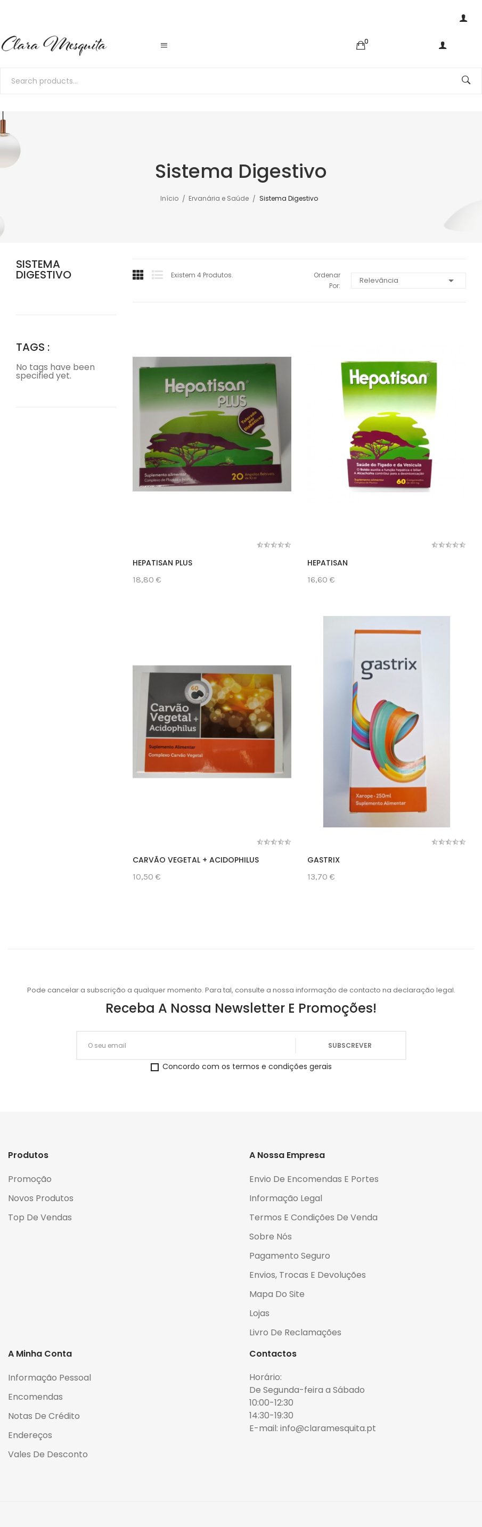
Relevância (409, 280)
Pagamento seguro (289, 1256)
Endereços (30, 1435)
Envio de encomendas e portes (314, 1179)
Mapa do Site (277, 1294)
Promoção (30, 1179)
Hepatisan (327, 563)
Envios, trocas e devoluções (307, 1275)
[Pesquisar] (241, 81)
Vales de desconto (48, 1454)
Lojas (259, 1313)
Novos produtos (40, 1198)
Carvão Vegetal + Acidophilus (196, 860)
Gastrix (323, 860)
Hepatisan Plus (162, 563)
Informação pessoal (49, 1378)
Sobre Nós (270, 1236)
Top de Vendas (40, 1217)
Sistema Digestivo (43, 269)
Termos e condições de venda (313, 1217)
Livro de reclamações (295, 1332)
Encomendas (35, 1397)
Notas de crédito (44, 1416)
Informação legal (285, 1198)
